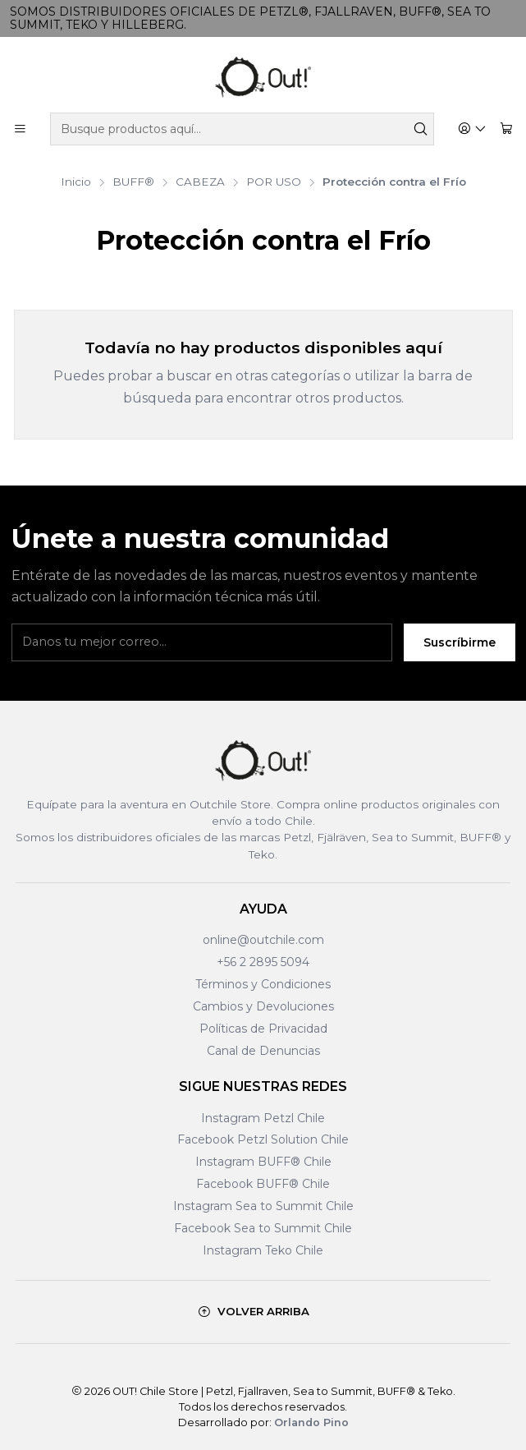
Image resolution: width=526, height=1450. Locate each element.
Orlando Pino (311, 1422)
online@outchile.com (263, 939)
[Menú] (20, 129)
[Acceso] (472, 129)
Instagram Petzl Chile (263, 1118)
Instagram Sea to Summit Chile (263, 1206)
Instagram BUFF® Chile (263, 1161)
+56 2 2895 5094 (263, 962)
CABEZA (200, 182)
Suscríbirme (459, 642)
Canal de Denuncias (263, 1050)
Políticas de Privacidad (263, 1028)
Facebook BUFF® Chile (263, 1183)
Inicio (76, 182)
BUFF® (133, 182)
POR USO (273, 182)
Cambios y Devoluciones (263, 1006)
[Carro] (506, 129)
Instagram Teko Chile (263, 1250)
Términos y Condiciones (263, 984)
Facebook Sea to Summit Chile (263, 1228)
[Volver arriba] (254, 1311)
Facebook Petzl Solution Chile (263, 1139)
